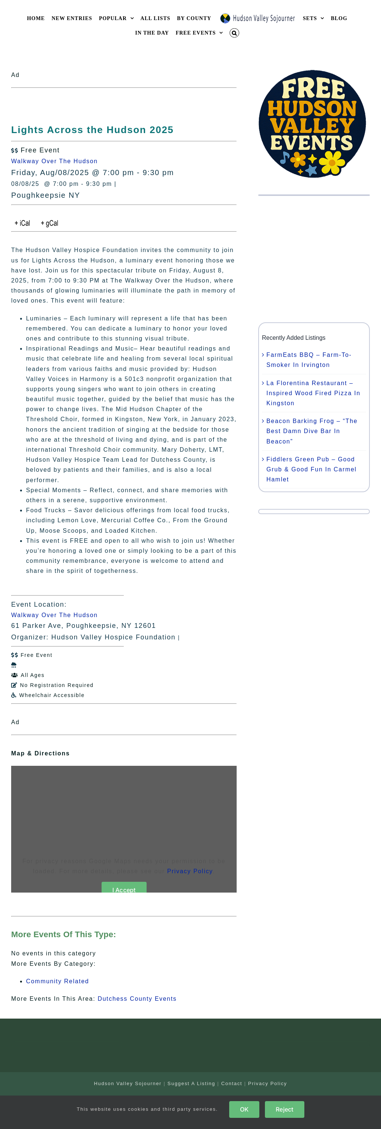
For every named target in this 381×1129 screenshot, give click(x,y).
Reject (284, 1109)
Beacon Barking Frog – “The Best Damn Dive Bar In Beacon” (312, 431)
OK (244, 1109)
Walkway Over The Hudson (54, 161)
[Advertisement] (314, 259)
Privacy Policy (189, 871)
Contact (231, 1083)
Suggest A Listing (191, 1083)
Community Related (57, 981)
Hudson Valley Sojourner (127, 1083)
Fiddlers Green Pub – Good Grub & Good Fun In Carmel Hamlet (311, 469)
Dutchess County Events (137, 999)
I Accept (124, 890)
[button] (234, 33)
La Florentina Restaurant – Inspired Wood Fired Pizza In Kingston (313, 393)
